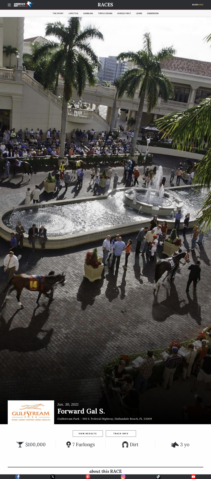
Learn (139, 13)
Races (105, 5)
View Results (88, 433)
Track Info (120, 433)
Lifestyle (73, 13)
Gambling (88, 13)
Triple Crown (105, 13)
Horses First (124, 13)
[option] (105, 220)
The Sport (58, 13)
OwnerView (153, 13)
